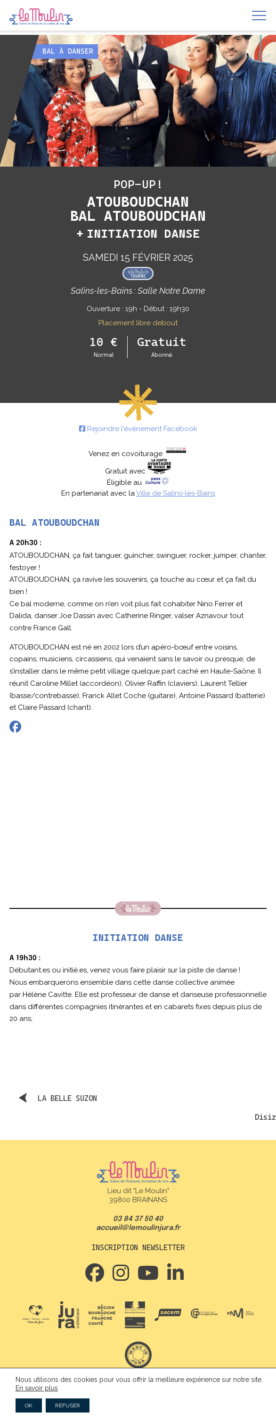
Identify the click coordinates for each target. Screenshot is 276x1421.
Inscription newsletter (138, 1247)
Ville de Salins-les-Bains (175, 493)
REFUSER (67, 1405)
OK (28, 1405)
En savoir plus (37, 1388)
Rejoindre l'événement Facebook (138, 429)
